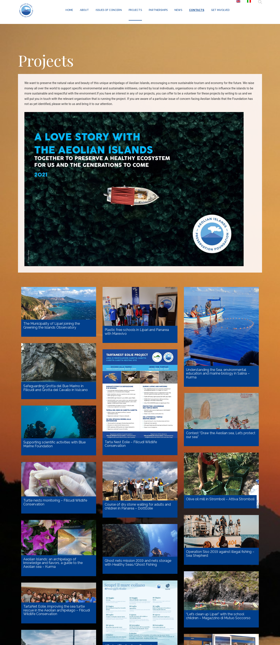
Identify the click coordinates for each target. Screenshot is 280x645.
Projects (135, 10)
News (178, 10)
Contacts (196, 10)
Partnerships (158, 10)
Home (69, 10)
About (84, 10)
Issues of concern (109, 10)
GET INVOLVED (220, 10)
